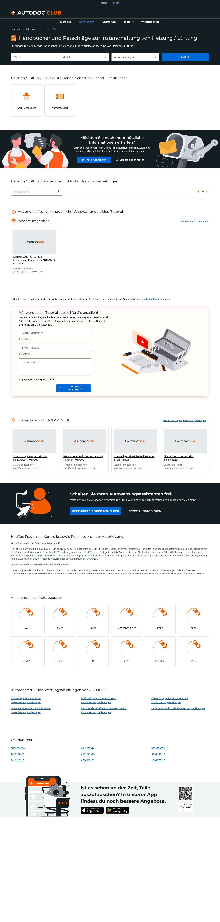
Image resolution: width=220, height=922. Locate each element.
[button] (128, 22)
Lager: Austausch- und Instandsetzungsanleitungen (178, 708)
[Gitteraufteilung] (207, 191)
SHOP (104, 3)
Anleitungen (31, 29)
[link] (64, 22)
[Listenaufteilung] (203, 191)
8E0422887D (158, 748)
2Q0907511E (158, 760)
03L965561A (88, 748)
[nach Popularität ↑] (198, 192)
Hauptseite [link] (16, 29)
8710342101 (87, 760)
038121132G (88, 754)
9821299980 (17, 754)
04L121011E (17, 760)
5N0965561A (18, 748)
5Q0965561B (158, 754)
